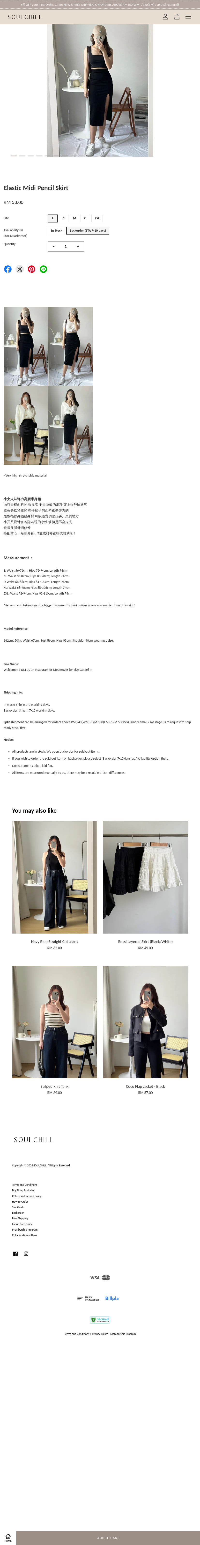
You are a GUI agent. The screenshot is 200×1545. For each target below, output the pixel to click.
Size (6, 218)
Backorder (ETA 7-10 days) (88, 231)
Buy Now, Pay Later (23, 1190)
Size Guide (18, 1207)
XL (85, 218)
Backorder (18, 1212)
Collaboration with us (24, 1235)
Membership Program (24, 1229)
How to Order (20, 1201)
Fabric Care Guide (22, 1224)
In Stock (56, 231)
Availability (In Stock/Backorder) (15, 233)
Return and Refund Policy (26, 1196)
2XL (97, 218)
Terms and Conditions (24, 1184)
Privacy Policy (100, 1334)
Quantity (10, 244)
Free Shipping (20, 1218)
